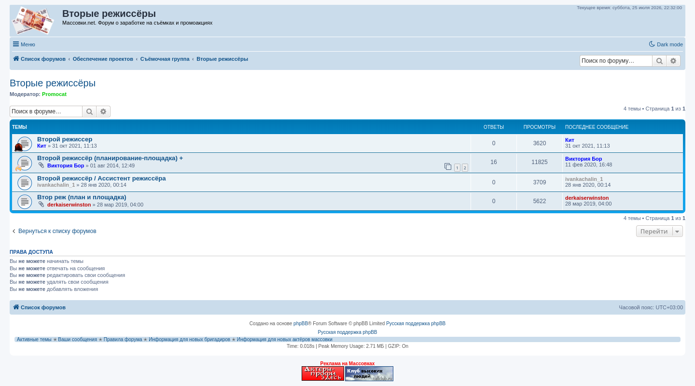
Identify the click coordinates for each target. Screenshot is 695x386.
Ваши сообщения (77, 339)
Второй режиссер (64, 139)
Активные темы (34, 339)
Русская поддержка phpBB (415, 323)
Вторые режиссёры (53, 83)
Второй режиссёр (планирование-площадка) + (110, 158)
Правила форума (123, 339)
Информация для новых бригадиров (189, 339)
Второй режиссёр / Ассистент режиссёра (101, 178)
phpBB (300, 323)
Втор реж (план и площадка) (81, 197)
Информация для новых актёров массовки (285, 339)
